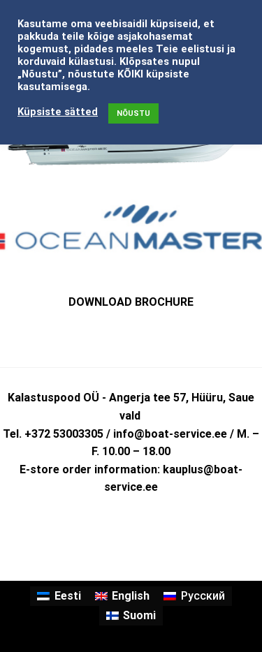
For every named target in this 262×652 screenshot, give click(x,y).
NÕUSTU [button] (133, 113)
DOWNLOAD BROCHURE (131, 302)
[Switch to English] (122, 596)
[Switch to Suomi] (131, 615)
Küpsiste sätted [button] (57, 111)
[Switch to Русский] (194, 596)
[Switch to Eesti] (58, 596)
